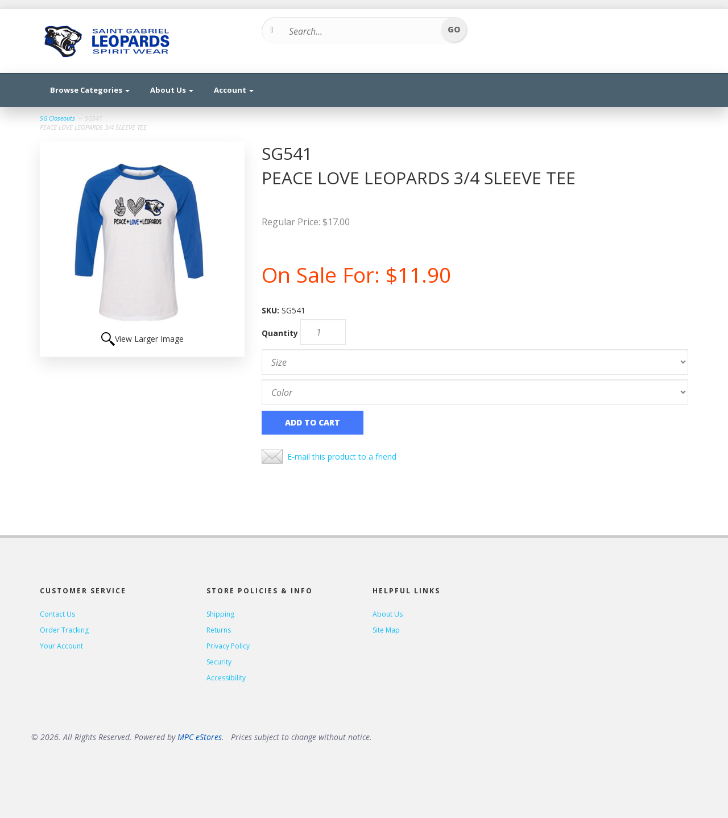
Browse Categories (90, 90)
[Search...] (360, 31)
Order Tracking (64, 630)
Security (218, 662)
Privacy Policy (228, 646)
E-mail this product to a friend (341, 456)
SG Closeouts (57, 118)
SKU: (272, 310)
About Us (171, 90)
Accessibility (226, 678)
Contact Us (57, 614)
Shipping (220, 614)
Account (234, 90)
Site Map (386, 630)
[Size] (475, 362)
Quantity (280, 333)
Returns (218, 630)
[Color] (475, 392)
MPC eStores (199, 737)
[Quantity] (323, 332)
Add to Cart (312, 422)
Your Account (61, 646)
